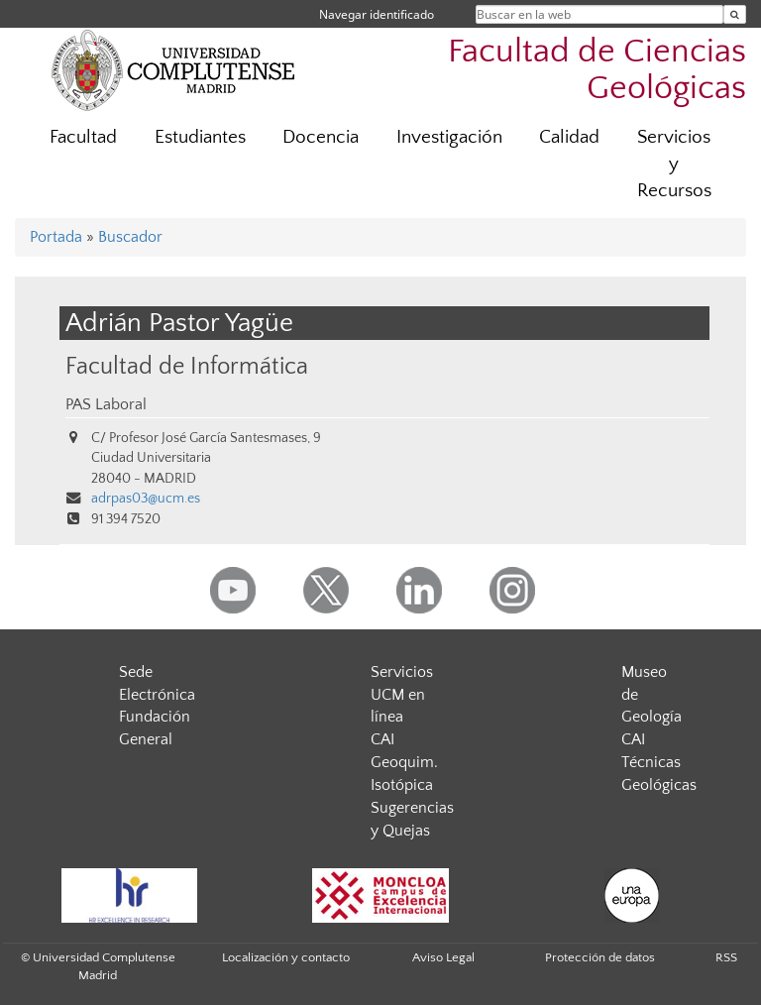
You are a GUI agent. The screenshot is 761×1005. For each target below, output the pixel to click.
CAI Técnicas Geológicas (659, 762)
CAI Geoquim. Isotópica (404, 762)
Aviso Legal (443, 957)
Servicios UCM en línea (402, 694)
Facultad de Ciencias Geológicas (597, 70)
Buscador (130, 237)
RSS (726, 957)
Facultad (83, 137)
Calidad (569, 137)
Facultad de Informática (186, 366)
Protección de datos (600, 957)
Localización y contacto (286, 957)
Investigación (449, 137)
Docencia (320, 137)
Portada (56, 237)
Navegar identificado (376, 14)
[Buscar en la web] (734, 14)
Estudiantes (200, 137)
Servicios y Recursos (674, 164)
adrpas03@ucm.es (145, 498)
